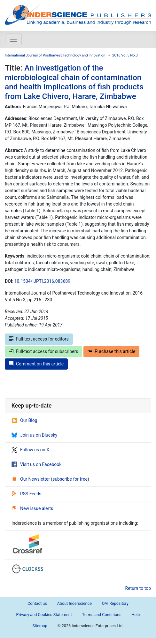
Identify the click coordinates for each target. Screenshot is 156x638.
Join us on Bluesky (34, 435)
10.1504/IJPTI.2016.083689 (42, 281)
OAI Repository (115, 603)
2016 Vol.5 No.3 (125, 55)
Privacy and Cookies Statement (44, 614)
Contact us (37, 603)
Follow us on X (30, 449)
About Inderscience (74, 603)
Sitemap (39, 625)
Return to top (138, 588)
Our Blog (24, 420)
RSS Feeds (26, 493)
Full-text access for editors (39, 339)
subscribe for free (70, 479)
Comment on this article (36, 363)
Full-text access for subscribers (43, 351)
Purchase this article (111, 351)
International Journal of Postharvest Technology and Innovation (55, 55)
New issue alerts (32, 508)
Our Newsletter (31, 479)
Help (136, 614)
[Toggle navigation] (13, 39)
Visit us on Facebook (36, 464)
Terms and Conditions (101, 614)
